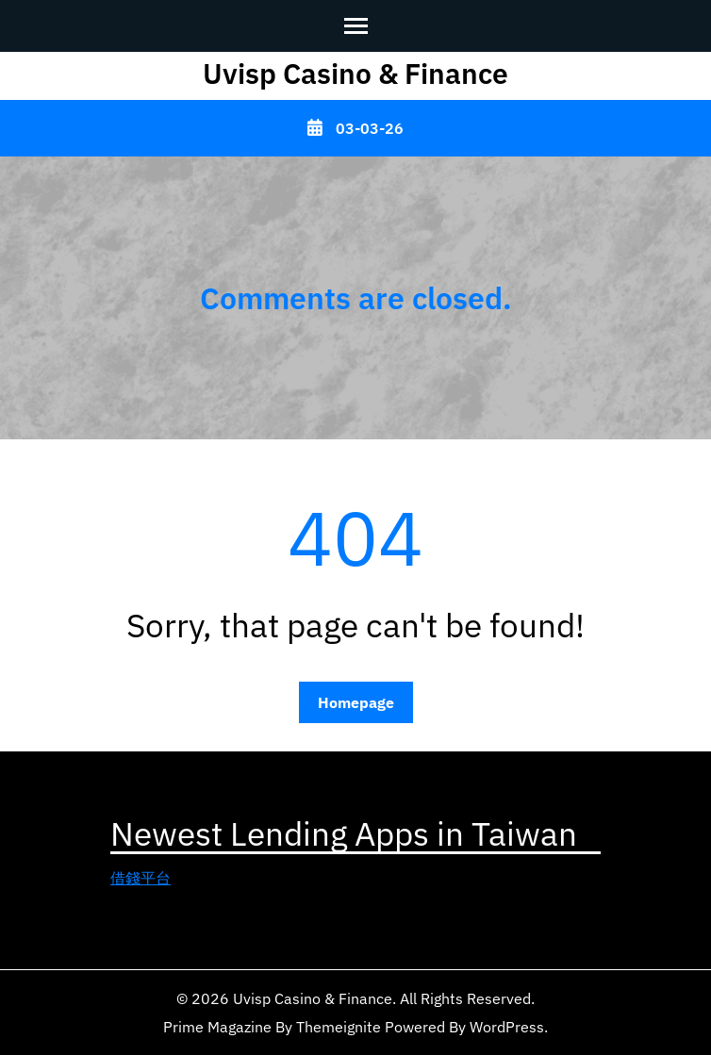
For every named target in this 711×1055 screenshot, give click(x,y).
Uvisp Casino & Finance (355, 73)
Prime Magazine (217, 1026)
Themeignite (338, 1026)
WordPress (507, 1026)
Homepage (356, 702)
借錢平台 (140, 877)
